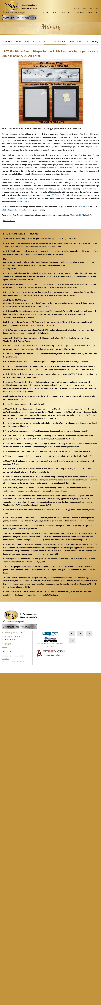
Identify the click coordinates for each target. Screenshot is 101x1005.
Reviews (81, 13)
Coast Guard (83, 41)
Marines (37, 41)
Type (54, 13)
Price (70, 13)
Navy (27, 41)
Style (62, 13)
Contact (77, 8)
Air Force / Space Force (54, 41)
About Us (92, 13)
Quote (84, 8)
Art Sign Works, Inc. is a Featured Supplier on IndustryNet (51, 642)
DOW (18, 41)
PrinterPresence (17, 661)
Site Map (5, 659)
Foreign (95, 41)
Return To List (9, 220)
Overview (8, 41)
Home (45, 13)
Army (71, 41)
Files (90, 8)
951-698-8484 (7, 644)
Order (97, 8)
